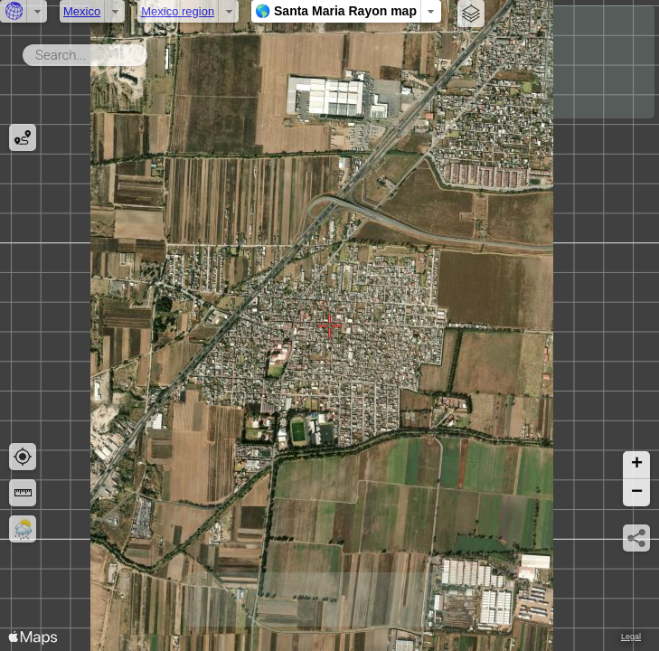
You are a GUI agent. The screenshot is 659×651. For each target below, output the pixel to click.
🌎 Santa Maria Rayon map (336, 11)
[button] (636, 465)
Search (150, 51)
